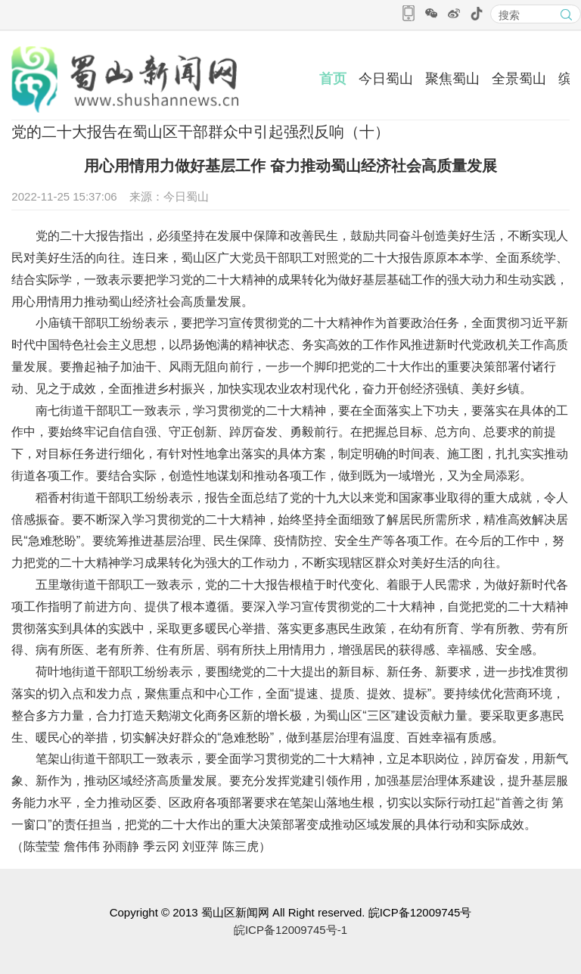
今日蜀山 (386, 78)
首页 (332, 78)
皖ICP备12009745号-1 (290, 929)
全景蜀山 (519, 78)
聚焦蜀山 (452, 78)
